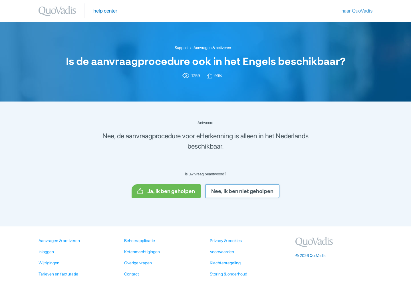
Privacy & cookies (226, 240)
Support (181, 47)
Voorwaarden (222, 251)
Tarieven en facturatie (58, 274)
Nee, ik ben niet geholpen (242, 191)
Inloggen (46, 251)
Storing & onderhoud (228, 274)
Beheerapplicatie (139, 240)
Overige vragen (138, 262)
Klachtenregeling (225, 262)
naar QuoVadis (356, 11)
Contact (131, 274)
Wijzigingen (49, 262)
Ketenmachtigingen (142, 251)
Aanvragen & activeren (212, 47)
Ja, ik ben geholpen (166, 191)
